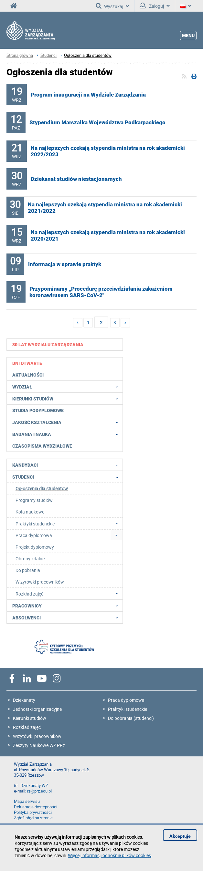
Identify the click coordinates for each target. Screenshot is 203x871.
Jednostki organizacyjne (37, 709)
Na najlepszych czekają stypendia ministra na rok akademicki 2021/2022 (105, 207)
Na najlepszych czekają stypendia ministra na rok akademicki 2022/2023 (108, 151)
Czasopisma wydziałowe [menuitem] (42, 446)
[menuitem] (64, 344)
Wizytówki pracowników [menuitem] (40, 582)
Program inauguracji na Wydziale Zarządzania (88, 94)
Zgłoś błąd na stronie (33, 818)
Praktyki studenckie (127, 709)
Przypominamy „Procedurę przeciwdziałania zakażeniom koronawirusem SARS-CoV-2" (101, 291)
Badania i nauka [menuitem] (67, 434)
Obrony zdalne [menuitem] (30, 558)
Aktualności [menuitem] (28, 375)
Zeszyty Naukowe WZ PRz (39, 745)
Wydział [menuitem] (67, 386)
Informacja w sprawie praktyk (64, 264)
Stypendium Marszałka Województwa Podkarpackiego (97, 122)
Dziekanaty (24, 700)
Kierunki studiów (29, 718)
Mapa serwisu (27, 801)
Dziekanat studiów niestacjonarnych (76, 179)
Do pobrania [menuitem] (28, 570)
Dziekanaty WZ (34, 785)
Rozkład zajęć (27, 727)
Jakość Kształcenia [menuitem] (67, 422)
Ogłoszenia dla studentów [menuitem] (42, 488)
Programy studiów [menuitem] (34, 500)
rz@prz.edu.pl (39, 791)
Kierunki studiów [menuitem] (67, 398)
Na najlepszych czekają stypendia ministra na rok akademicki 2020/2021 (108, 235)
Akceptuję (180, 836)
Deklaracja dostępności (35, 807)
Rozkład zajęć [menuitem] (69, 593)
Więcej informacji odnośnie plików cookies (109, 855)
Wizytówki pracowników (37, 736)
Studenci (48, 55)
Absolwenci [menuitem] (67, 617)
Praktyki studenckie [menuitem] (69, 523)
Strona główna (19, 55)
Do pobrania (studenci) (131, 718)
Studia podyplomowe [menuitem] (38, 410)
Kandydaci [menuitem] (67, 465)
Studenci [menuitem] (67, 477)
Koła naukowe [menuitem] (30, 512)
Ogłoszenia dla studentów (88, 55)
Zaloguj (155, 6)
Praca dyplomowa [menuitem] (34, 535)
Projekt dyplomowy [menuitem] (35, 547)
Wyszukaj (112, 6)
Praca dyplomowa (126, 700)
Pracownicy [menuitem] (67, 605)
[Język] (186, 6)
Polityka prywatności (33, 812)
